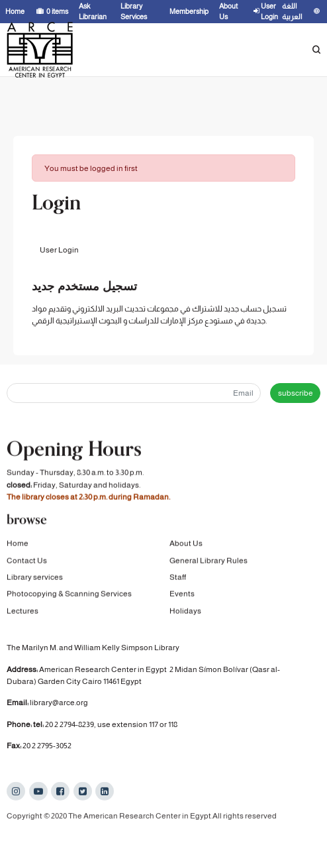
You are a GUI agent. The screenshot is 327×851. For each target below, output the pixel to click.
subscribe (295, 393)
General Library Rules (208, 561)
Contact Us (27, 561)
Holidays (185, 611)
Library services (35, 578)
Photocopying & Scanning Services (69, 594)
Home (17, 544)
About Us (186, 544)
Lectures (22, 611)
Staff (177, 578)
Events (182, 594)
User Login (59, 250)
